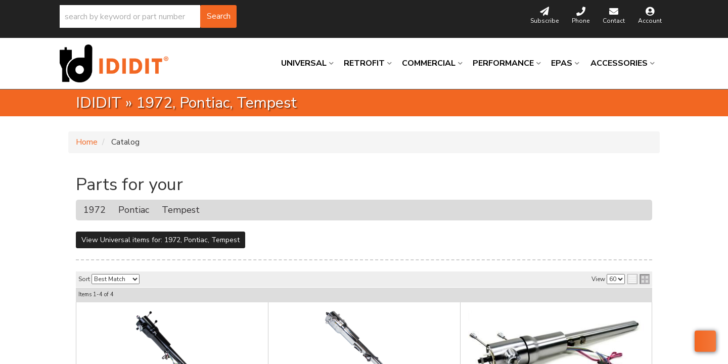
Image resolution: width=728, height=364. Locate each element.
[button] (148, 16)
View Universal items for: (160, 240)
